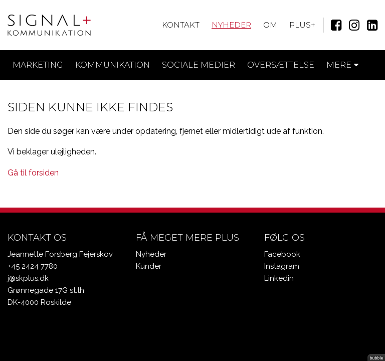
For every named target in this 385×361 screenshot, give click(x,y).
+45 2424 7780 (33, 266)
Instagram (281, 266)
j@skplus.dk (28, 278)
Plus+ (302, 25)
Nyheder (231, 25)
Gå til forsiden (33, 172)
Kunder (148, 266)
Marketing (38, 65)
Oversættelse (280, 65)
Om (270, 25)
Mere (342, 65)
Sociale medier (198, 65)
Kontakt (181, 25)
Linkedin (279, 278)
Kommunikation (112, 65)
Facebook (282, 254)
